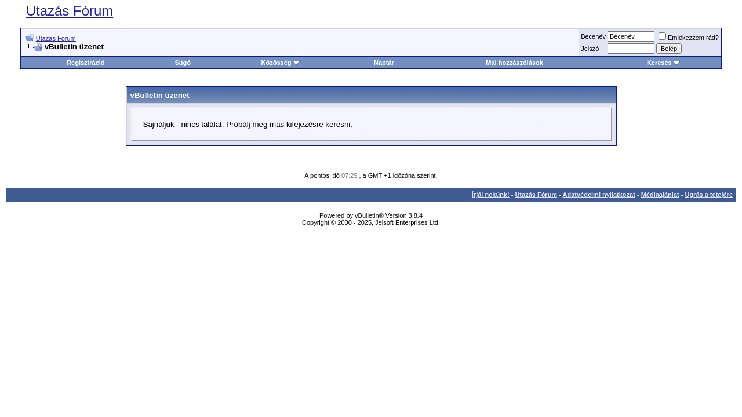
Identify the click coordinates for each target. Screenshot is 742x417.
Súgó (183, 62)
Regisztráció (85, 62)
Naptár (384, 62)
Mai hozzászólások (514, 62)
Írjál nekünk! (491, 194)
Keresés (663, 62)
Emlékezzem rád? (689, 37)
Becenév (593, 36)
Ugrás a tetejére (709, 194)
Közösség (280, 62)
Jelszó (590, 48)
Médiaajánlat (660, 194)
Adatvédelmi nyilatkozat (599, 194)
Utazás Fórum (70, 11)
